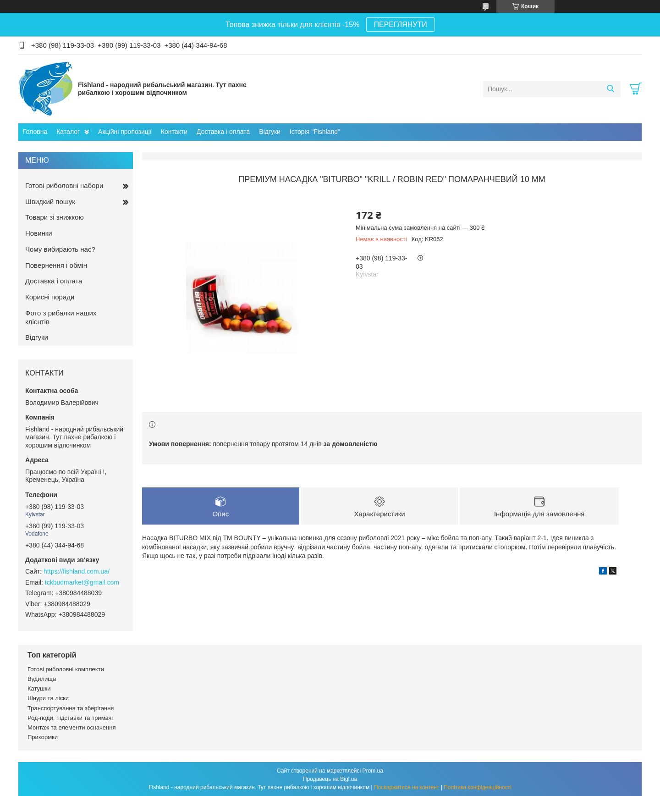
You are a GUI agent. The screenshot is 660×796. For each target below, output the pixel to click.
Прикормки (43, 737)
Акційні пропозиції (125, 131)
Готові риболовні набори (64, 185)
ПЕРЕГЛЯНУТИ (400, 24)
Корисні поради (49, 297)
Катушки (39, 688)
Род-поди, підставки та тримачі (70, 717)
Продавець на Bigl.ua (330, 779)
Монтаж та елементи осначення (72, 727)
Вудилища (42, 678)
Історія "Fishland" (315, 131)
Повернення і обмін (56, 265)
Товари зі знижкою (54, 217)
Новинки (38, 233)
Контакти (174, 131)
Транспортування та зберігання (71, 708)
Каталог (68, 131)
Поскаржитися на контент (406, 787)
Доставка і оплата (223, 131)
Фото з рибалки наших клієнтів (60, 317)
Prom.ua (373, 771)
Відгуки (269, 131)
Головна (35, 131)
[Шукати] (610, 89)
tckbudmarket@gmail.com (82, 582)
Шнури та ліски (48, 698)
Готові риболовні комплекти (66, 669)
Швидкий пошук (50, 201)
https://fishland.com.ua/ (77, 571)
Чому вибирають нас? (60, 249)
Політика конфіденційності (478, 787)
